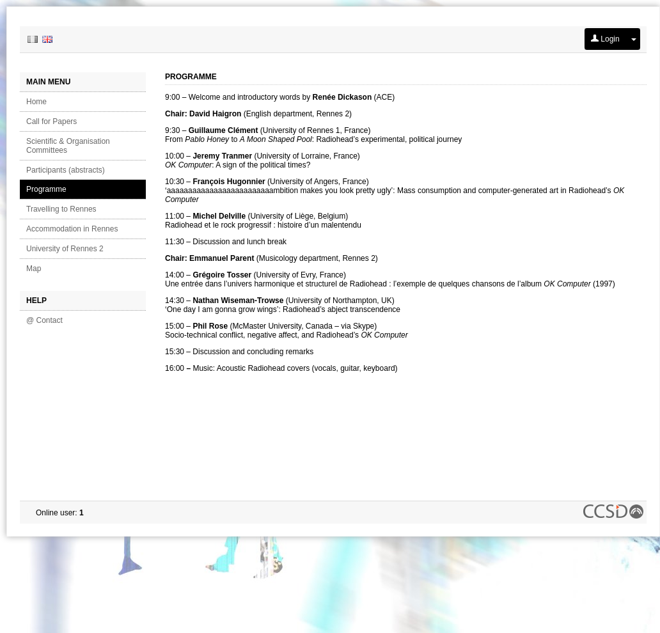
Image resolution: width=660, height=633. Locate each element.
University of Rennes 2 (65, 248)
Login (605, 39)
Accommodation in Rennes (72, 228)
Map (33, 268)
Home (36, 101)
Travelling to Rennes (61, 209)
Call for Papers (51, 121)
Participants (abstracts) (65, 170)
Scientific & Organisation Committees (68, 146)
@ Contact (44, 320)
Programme (46, 189)
